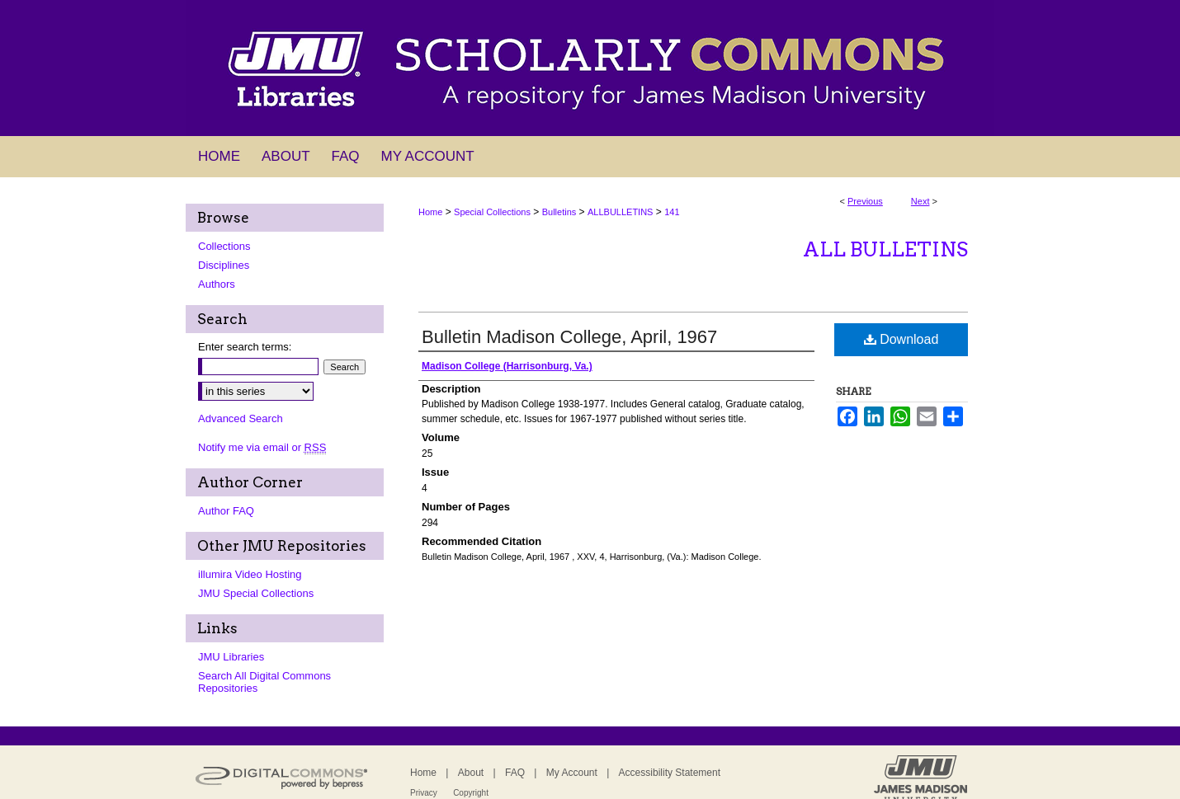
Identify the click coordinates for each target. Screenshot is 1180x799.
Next (920, 201)
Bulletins (559, 212)
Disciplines (223, 265)
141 (671, 212)
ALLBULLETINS (620, 212)
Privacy (423, 792)
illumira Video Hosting (250, 574)
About (471, 772)
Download (901, 339)
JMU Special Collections (256, 593)
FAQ (515, 772)
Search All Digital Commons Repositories (264, 682)
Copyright (471, 792)
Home (430, 212)
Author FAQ (226, 511)
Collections (224, 246)
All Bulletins (885, 249)
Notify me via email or (262, 447)
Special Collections (492, 212)
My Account (571, 772)
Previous (865, 201)
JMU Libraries (231, 657)
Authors (216, 284)
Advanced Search (240, 418)
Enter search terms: (244, 347)
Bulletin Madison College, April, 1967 (569, 337)
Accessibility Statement (669, 772)
